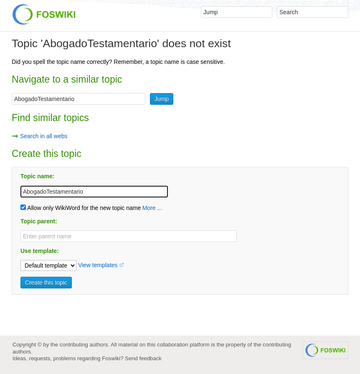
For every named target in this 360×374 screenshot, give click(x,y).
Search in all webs (44, 136)
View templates (98, 265)
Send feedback (143, 358)
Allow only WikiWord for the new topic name (80, 208)
